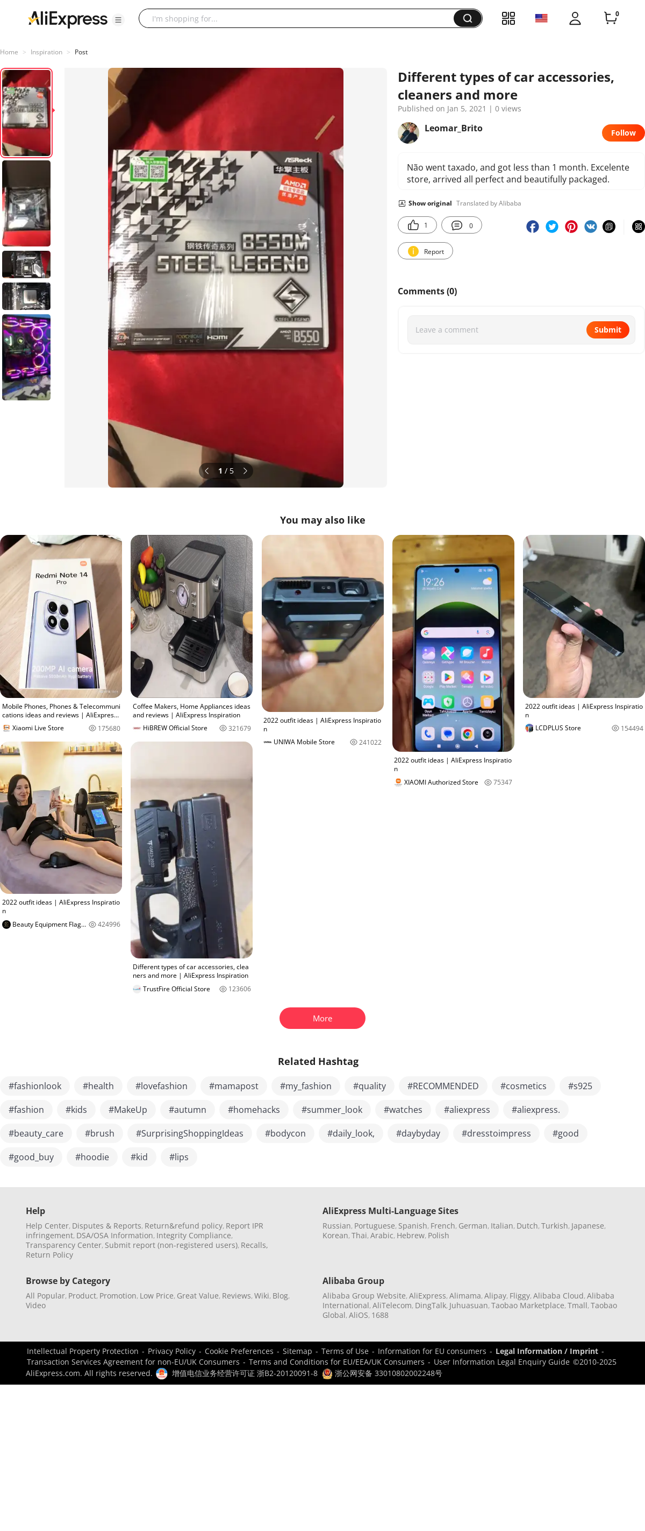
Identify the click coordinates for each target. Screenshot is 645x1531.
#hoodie (92, 1157)
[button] (118, 19)
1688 (380, 1315)
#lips (179, 1157)
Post (81, 52)
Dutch (527, 1225)
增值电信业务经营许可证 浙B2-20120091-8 (245, 1373)
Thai (359, 1235)
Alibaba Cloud (558, 1295)
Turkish (554, 1225)
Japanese (587, 1225)
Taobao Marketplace (527, 1305)
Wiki (261, 1295)
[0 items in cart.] (610, 18)
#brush (99, 1133)
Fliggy (520, 1295)
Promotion (118, 1295)
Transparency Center (64, 1245)
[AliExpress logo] (68, 19)
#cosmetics (523, 1086)
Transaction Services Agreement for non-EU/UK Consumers (133, 1362)
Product (82, 1295)
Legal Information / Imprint (547, 1351)
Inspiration (46, 52)
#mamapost (234, 1086)
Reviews (236, 1295)
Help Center (47, 1225)
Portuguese (374, 1225)
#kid (139, 1157)
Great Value (198, 1295)
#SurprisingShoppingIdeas (189, 1133)
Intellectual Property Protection (83, 1351)
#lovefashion (161, 1086)
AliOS (358, 1315)
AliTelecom (392, 1305)
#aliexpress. (536, 1110)
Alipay (495, 1295)
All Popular (45, 1295)
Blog (280, 1295)
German (473, 1225)
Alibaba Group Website (364, 1295)
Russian (336, 1225)
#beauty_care (36, 1133)
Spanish (412, 1225)
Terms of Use (345, 1351)
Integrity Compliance (193, 1235)
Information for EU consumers (432, 1351)
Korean (335, 1235)
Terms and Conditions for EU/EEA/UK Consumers (337, 1362)
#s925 (580, 1086)
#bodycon (285, 1133)
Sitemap (297, 1351)
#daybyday (418, 1133)
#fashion (26, 1110)
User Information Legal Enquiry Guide (502, 1362)
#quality (369, 1086)
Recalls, (254, 1245)
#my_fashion (306, 1086)
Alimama (465, 1295)
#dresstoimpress (496, 1133)
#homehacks (254, 1110)
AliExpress (427, 1295)
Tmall (577, 1305)
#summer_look (332, 1110)
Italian (502, 1225)
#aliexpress (467, 1110)
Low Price (157, 1295)
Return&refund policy (184, 1225)
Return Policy (49, 1255)
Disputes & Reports (106, 1225)
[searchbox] (300, 18)
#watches (403, 1110)
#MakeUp (128, 1110)
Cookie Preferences (239, 1351)
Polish (438, 1235)
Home (9, 52)
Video (36, 1305)
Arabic (381, 1235)
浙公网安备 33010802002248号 (382, 1373)
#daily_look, (351, 1133)
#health (98, 1086)
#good (566, 1133)
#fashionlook (35, 1086)
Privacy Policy (172, 1351)
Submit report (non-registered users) (171, 1245)
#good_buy (31, 1157)
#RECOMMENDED (443, 1086)
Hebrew (411, 1235)
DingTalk (430, 1305)
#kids (76, 1110)
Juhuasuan (468, 1305)
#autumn (187, 1110)
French (443, 1225)
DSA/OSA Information (114, 1235)
